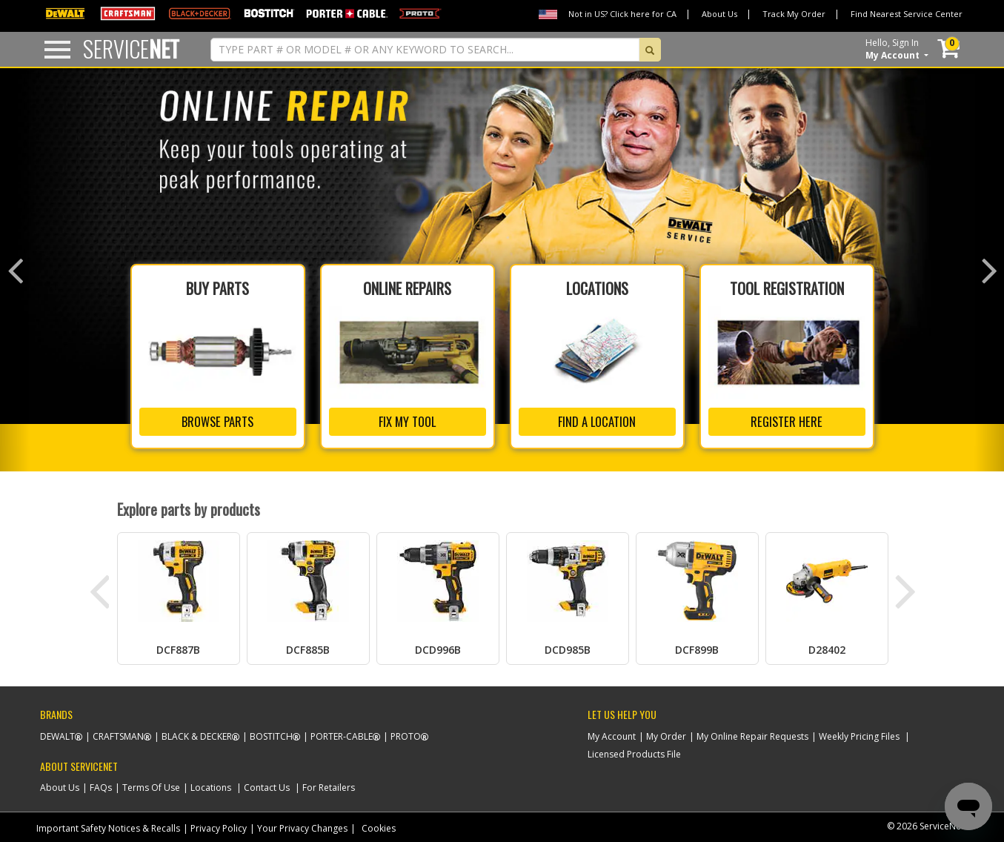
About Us (719, 13)
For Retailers (328, 784)
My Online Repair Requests (752, 733)
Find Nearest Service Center (907, 13)
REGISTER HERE (786, 418)
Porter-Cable (341, 733)
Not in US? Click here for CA (622, 13)
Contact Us (267, 784)
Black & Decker (197, 733)
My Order (666, 733)
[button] (15, 268)
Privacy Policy (218, 825)
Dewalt (57, 733)
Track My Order (793, 13)
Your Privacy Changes (302, 825)
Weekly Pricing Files (859, 733)
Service (131, 48)
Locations (210, 784)
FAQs (101, 784)
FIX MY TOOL (407, 418)
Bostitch (271, 733)
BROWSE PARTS (217, 418)
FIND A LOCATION (597, 418)
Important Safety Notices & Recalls (108, 825)
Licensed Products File (634, 751)
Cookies (379, 825)
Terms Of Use (151, 784)
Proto (405, 733)
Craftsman (118, 733)
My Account (612, 733)
